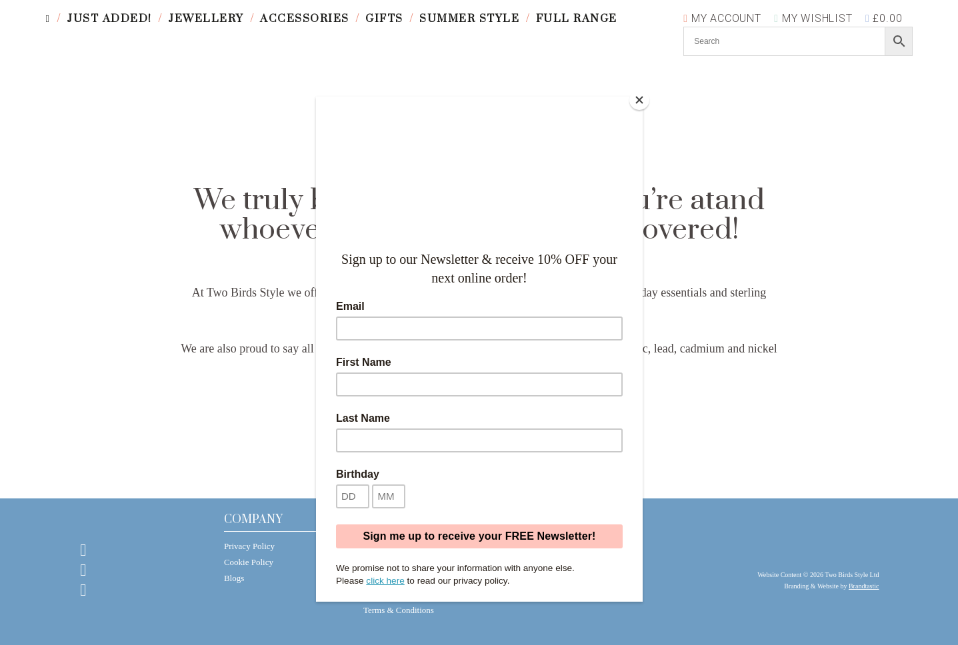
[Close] (639, 100)
